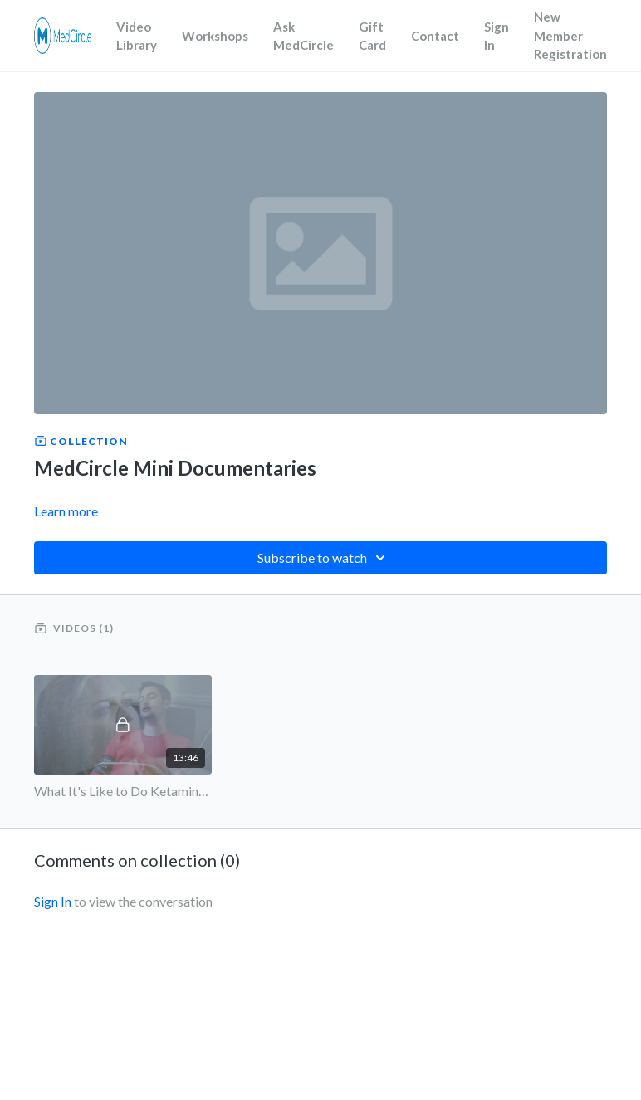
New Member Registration (570, 35)
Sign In (496, 36)
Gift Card (372, 36)
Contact (435, 35)
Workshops (215, 35)
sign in (52, 901)
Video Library (136, 36)
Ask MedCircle (303, 36)
